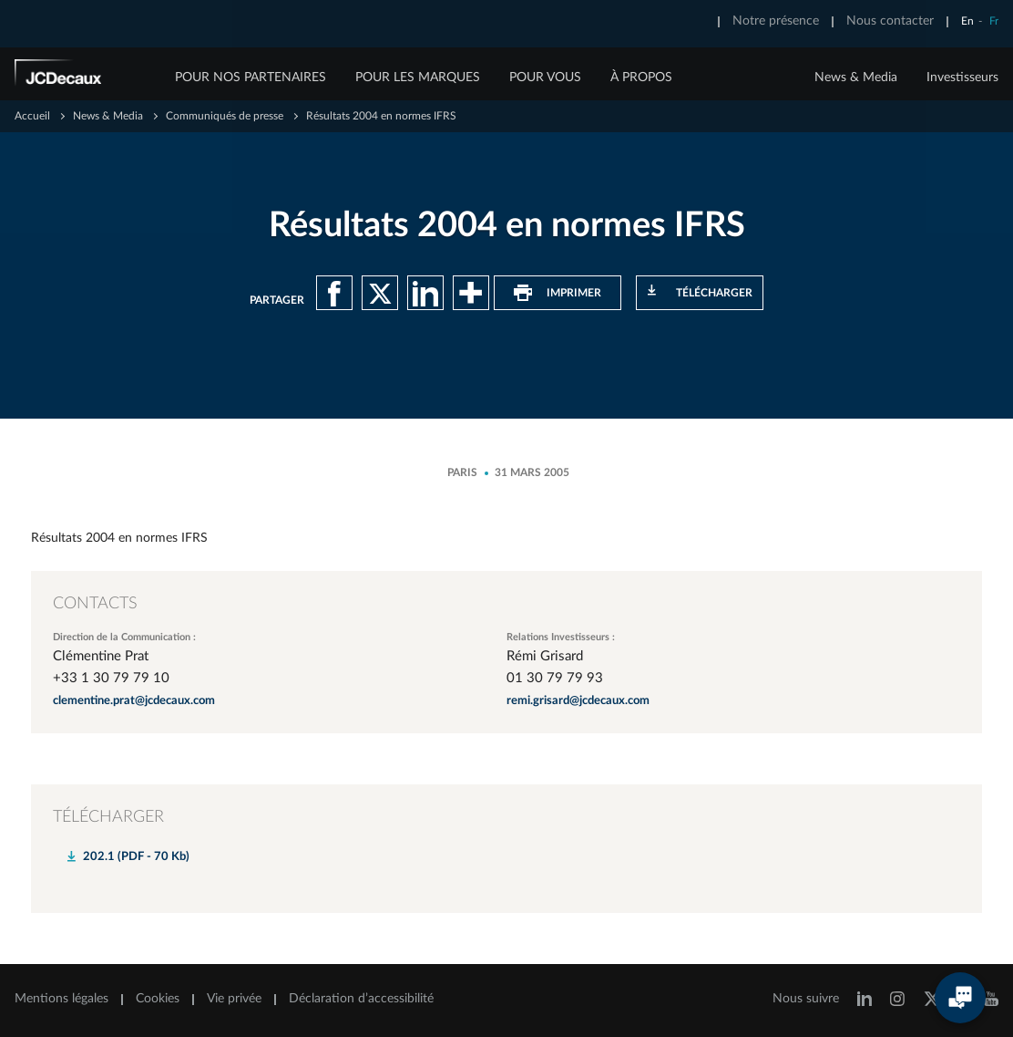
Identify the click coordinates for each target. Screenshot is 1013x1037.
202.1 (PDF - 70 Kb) (136, 857)
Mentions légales (61, 998)
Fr (993, 21)
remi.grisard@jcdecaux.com (578, 701)
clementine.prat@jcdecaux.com (134, 701)
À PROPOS (641, 77)
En (967, 21)
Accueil (32, 115)
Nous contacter (890, 21)
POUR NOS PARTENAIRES (250, 77)
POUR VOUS (545, 77)
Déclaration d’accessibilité (361, 998)
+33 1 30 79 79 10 (111, 678)
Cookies (157, 998)
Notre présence (775, 21)
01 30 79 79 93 (554, 678)
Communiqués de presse (224, 115)
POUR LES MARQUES (417, 77)
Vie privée (234, 998)
